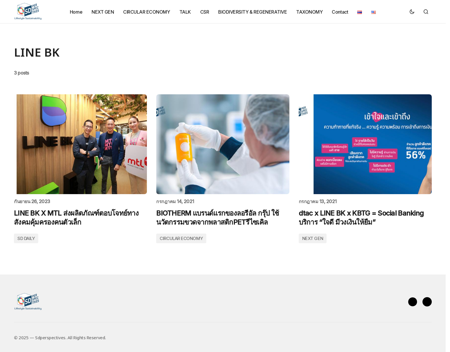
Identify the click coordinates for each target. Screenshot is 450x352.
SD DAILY (26, 238)
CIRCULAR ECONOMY (181, 238)
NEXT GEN (312, 238)
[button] (412, 11)
